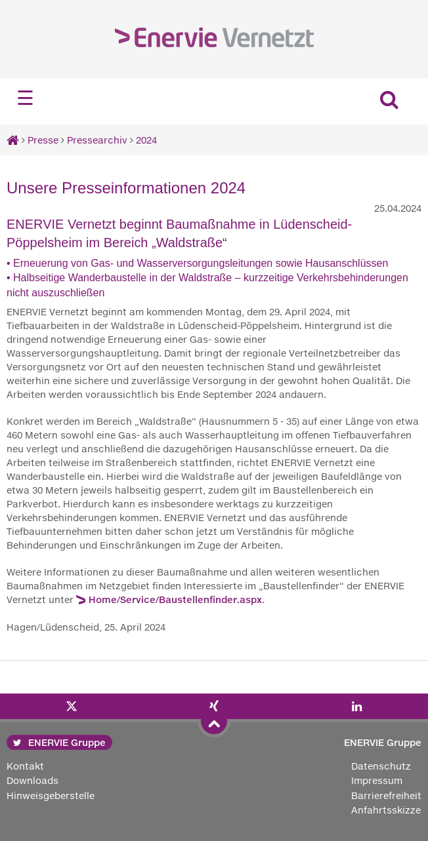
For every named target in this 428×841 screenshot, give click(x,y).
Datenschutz (381, 766)
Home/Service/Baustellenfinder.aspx (175, 599)
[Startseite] (13, 140)
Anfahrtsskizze (386, 809)
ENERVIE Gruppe (59, 742)
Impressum (376, 780)
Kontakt (25, 766)
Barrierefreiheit (386, 795)
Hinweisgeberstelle (51, 795)
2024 (146, 140)
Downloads (32, 780)
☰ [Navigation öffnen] (25, 98)
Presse (43, 140)
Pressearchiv (97, 140)
